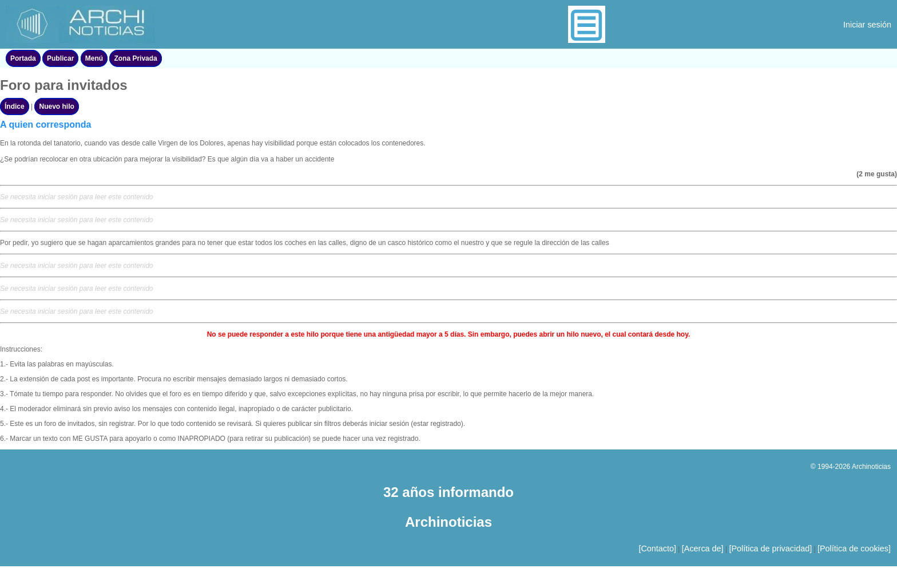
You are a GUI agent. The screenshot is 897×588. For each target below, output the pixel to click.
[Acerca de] (703, 548)
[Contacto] (657, 548)
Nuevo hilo (56, 106)
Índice (15, 106)
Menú (94, 58)
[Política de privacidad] (770, 548)
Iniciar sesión (867, 24)
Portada (23, 58)
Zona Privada (135, 58)
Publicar (60, 58)
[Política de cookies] (854, 548)
